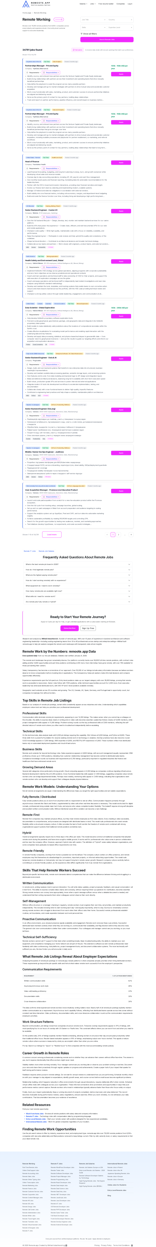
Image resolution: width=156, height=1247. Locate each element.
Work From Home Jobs (35, 1112)
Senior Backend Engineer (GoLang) (40, 409)
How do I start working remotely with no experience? (46, 578)
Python (28, 344)
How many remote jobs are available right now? (44, 589)
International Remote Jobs (36, 1120)
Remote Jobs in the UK (115, 1168)
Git (46, 344)
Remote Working (28, 1162)
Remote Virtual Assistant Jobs (31, 1223)
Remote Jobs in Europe (115, 1174)
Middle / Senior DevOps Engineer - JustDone (44, 450)
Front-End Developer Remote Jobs (62, 1216)
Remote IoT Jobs (56, 1201)
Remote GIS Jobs (28, 1201)
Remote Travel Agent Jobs (31, 1216)
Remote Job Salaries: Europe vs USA (91, 1165)
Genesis (36, 412)
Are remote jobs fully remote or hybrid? (41, 600)
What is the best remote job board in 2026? (42, 562)
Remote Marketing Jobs (30, 1183)
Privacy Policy (106, 1243)
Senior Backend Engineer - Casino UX (41, 210)
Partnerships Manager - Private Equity (41, 66)
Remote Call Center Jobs (30, 1207)
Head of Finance (32, 162)
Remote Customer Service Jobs (32, 1189)
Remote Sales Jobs (28, 1174)
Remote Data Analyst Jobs (59, 1183)
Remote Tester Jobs (57, 1168)
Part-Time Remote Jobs (30, 1165)
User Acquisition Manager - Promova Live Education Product (51, 488)
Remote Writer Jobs (28, 1214)
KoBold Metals (38, 264)
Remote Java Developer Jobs (60, 1198)
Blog (109, 1194)
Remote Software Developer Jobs (62, 1171)
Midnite (35, 213)
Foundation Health (39, 165)
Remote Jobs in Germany (116, 1177)
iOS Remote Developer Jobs (60, 1204)
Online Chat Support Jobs (30, 1168)
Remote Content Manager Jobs (32, 1195)
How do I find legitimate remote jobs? (40, 568)
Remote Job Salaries (46, 549)
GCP (39, 396)
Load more (55, 533)
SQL (44, 436)
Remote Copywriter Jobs (30, 1192)
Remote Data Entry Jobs (58, 1189)
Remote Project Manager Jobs (61, 1174)
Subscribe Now (69, 626)
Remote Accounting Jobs (30, 1171)
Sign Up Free (88, 626)
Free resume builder (106, 4)
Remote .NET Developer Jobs (60, 1192)
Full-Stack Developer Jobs (59, 1214)
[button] (88, 33)
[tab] (33, 73)
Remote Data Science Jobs (59, 1186)
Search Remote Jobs (107, 40)
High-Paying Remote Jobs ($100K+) (90, 1184)
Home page (26, 13)
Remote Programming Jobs (59, 1177)
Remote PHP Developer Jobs (60, 1207)
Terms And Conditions (121, 1243)
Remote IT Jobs (30, 549)
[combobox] (92, 19)
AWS (27, 247)
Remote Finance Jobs (29, 1186)
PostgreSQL (41, 247)
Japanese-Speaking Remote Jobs (119, 1171)
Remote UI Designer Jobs (30, 1226)
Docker (34, 247)
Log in (130, 4)
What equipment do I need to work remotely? (43, 584)
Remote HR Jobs (27, 1198)
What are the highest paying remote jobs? (41, 573)
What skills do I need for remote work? (40, 594)
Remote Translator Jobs (30, 1220)
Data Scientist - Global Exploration (40, 308)
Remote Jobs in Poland (115, 1165)
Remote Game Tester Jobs (59, 1210)
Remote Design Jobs (29, 1204)
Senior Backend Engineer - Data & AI (41, 358)
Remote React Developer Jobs (61, 1180)
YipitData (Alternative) (40, 69)
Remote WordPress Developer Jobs (62, 1165)
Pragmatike (37, 361)
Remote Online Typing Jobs (31, 1177)
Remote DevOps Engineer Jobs (61, 1220)
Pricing (96, 1243)
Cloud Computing (38, 344)
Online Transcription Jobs (30, 1180)
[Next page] (129, 532)
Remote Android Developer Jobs (61, 1223)
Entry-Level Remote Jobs (36, 1117)
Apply (121, 74)
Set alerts (77, 50)
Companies (121, 4)
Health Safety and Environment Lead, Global (44, 261)
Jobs (92, 4)
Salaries (83, 4)
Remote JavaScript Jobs (59, 1195)
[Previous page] (90, 532)
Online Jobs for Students (117, 1183)
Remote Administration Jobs (31, 1210)
